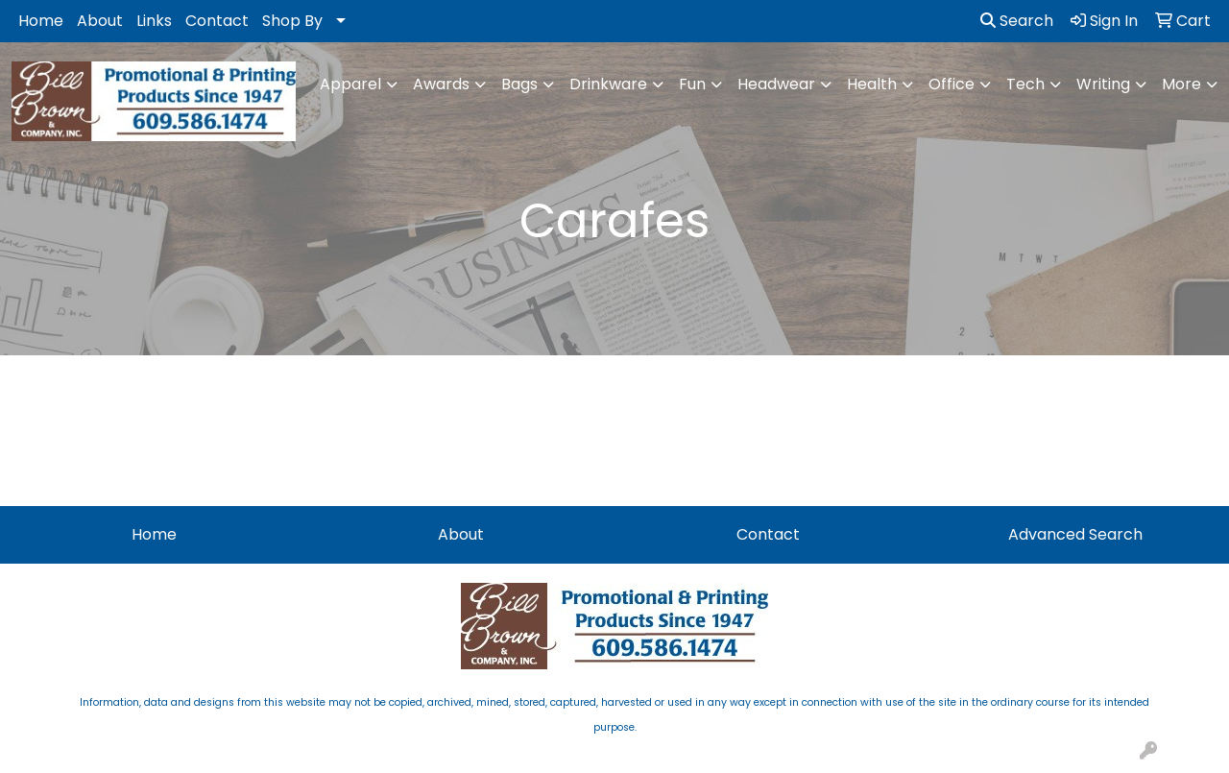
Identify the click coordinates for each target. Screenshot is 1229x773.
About (100, 21)
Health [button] (872, 84)
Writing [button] (1103, 84)
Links (154, 21)
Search (1016, 21)
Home (40, 21)
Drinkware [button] (608, 84)
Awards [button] (441, 84)
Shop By (292, 21)
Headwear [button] (776, 84)
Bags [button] (519, 84)
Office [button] (951, 84)
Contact (217, 21)
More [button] (1181, 84)
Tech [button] (1025, 84)
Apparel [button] (350, 84)
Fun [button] (692, 84)
